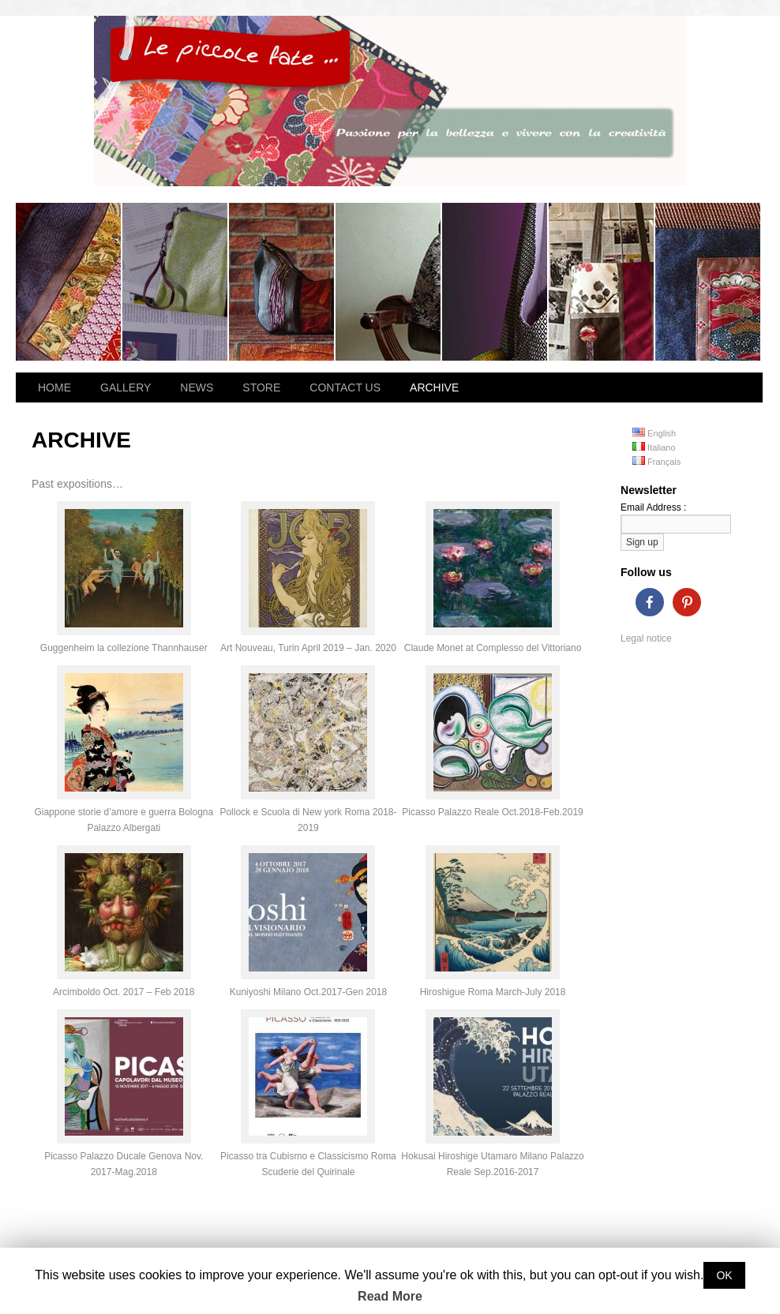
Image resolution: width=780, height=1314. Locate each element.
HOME (54, 387)
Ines (282, 282)
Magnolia (495, 282)
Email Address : (653, 507)
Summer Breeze (602, 282)
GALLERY (125, 387)
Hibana (175, 282)
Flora (389, 282)
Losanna (69, 282)
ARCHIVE (434, 387)
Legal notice (646, 638)
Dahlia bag (707, 282)
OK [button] (724, 1275)
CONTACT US (345, 387)
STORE (261, 387)
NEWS (196, 387)
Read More (390, 1296)
